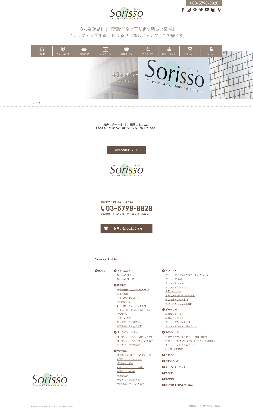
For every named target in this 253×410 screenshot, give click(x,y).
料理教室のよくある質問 (129, 326)
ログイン (211, 54)
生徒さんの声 (124, 318)
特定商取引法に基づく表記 (178, 385)
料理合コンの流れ (126, 371)
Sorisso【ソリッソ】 (126, 13)
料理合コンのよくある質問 (130, 383)
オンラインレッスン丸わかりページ (135, 336)
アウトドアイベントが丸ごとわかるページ (186, 275)
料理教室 (84, 54)
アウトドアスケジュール (248, 234)
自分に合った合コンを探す (130, 367)
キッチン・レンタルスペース (180, 345)
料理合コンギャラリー (176, 318)
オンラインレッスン (127, 332)
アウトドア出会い (174, 279)
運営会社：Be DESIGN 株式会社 (205, 406)
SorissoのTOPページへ (126, 150)
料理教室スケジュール (248, 176)
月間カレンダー (125, 302)
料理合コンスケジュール (129, 359)
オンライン (105, 54)
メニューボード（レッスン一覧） (134, 310)
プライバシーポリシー (176, 367)
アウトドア (147, 54)
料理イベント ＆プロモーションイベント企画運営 (190, 340)
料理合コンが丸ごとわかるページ (134, 355)
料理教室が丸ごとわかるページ (133, 289)
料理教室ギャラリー (175, 314)
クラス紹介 (122, 293)
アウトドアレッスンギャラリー (181, 326)
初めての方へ (124, 270)
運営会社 (169, 373)
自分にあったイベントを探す (180, 295)
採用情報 (169, 379)
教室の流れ (122, 314)
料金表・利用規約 (174, 349)
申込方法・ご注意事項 (128, 322)
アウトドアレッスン (175, 283)
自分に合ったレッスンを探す (132, 306)
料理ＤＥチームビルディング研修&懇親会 (186, 336)
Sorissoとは (63, 54)
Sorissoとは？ (124, 275)
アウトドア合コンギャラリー (180, 322)
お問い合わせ (190, 54)
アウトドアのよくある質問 (178, 303)
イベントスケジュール (176, 287)
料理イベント (169, 54)
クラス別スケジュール (128, 297)
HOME (41, 54)
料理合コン (126, 54)
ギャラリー (171, 309)
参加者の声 (122, 375)
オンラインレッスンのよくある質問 (135, 340)
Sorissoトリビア (125, 279)
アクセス (169, 355)
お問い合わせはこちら (128, 228)
